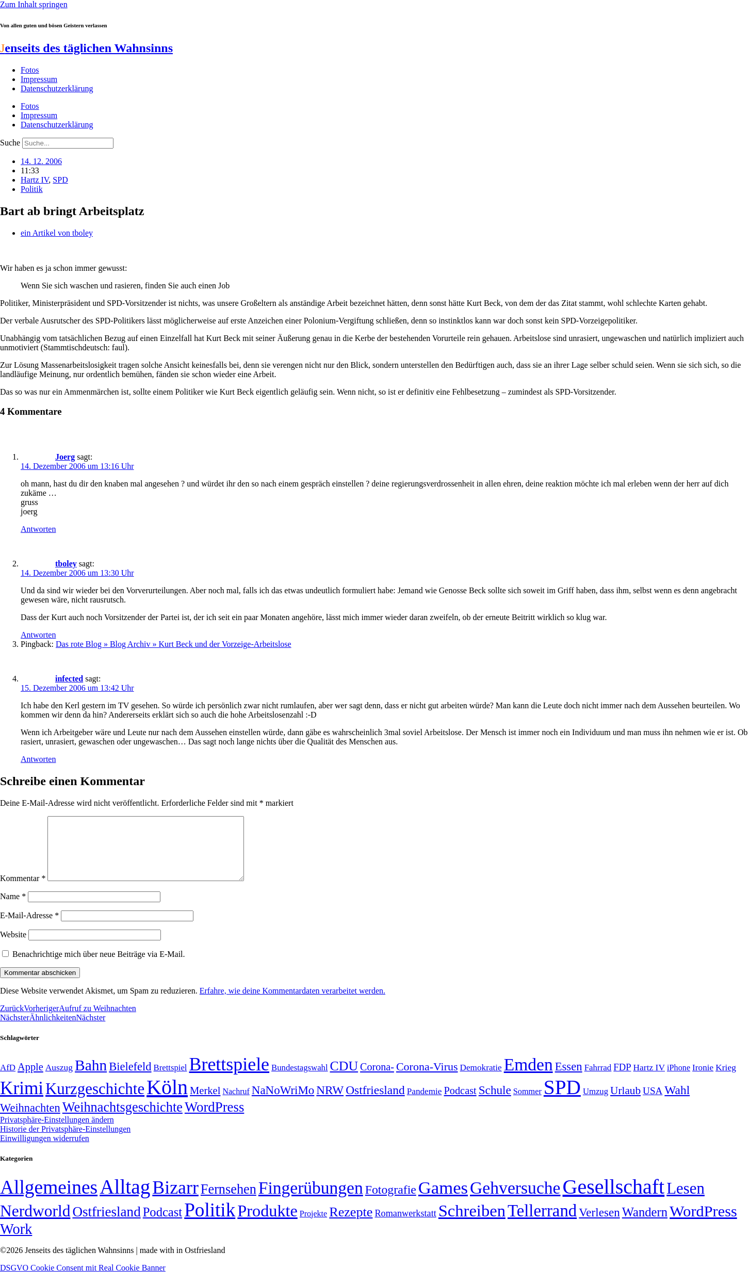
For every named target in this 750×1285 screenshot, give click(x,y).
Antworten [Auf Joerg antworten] (38, 529)
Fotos (30, 70)
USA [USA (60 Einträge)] (652, 1103)
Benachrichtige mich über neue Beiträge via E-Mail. (98, 966)
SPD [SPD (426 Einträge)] (562, 1099)
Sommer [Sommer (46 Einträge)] (527, 1104)
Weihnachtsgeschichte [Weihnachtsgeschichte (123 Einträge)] (122, 1119)
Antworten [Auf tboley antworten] (38, 634)
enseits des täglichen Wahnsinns (86, 48)
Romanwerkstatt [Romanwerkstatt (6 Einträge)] (405, 1226)
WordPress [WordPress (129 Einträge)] (214, 1119)
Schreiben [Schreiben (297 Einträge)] (472, 1223)
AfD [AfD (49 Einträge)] (7, 1080)
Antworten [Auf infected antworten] (38, 759)
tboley (66, 563)
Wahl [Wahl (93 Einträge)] (677, 1102)
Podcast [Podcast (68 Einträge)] (460, 1103)
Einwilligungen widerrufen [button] (44, 1150)
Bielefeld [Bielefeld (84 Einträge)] (130, 1078)
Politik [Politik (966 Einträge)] (209, 1222)
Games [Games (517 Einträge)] (443, 1200)
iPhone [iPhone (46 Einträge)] (678, 1080)
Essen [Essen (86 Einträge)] (568, 1078)
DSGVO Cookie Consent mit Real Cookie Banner (83, 1280)
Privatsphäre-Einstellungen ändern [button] (57, 1132)
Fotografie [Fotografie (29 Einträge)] (390, 1202)
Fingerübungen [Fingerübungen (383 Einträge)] (310, 1200)
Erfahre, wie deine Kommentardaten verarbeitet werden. (292, 1003)
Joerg (65, 456)
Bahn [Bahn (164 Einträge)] (91, 1077)
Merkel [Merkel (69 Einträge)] (205, 1103)
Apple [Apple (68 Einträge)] (30, 1079)
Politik (32, 189)
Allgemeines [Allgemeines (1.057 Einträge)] (48, 1199)
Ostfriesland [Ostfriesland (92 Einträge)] (375, 1102)
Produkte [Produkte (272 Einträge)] (267, 1223)
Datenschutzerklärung (57, 88)
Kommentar (22, 890)
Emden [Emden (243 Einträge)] (528, 1076)
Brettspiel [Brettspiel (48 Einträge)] (170, 1080)
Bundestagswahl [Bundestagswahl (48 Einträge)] (299, 1080)
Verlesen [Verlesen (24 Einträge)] (599, 1224)
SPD (60, 179)
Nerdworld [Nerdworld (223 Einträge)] (35, 1223)
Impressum (39, 79)
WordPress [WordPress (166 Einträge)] (703, 1223)
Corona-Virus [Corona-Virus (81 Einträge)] (427, 1078)
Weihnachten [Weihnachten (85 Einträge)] (30, 1120)
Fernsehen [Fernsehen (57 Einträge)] (228, 1201)
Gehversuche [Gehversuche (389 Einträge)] (515, 1200)
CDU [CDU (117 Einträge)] (344, 1078)
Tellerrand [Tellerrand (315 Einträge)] (542, 1223)
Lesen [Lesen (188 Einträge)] (685, 1201)
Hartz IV (34, 179)
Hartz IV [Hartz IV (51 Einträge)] (649, 1080)
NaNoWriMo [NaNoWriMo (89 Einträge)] (283, 1102)
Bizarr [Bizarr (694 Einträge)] (175, 1200)
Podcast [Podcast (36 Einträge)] (162, 1224)
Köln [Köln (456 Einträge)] (167, 1099)
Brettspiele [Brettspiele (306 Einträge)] (229, 1076)
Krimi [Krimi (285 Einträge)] (21, 1101)
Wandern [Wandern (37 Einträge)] (644, 1224)
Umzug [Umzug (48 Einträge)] (595, 1104)
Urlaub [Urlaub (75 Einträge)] (625, 1103)
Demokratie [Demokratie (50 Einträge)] (481, 1080)
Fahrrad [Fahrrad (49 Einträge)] (598, 1080)
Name (13, 908)
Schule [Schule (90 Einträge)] (495, 1102)
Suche (10, 142)
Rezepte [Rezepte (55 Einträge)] (350, 1224)
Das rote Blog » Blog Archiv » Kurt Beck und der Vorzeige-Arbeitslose (173, 644)
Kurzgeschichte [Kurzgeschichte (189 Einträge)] (94, 1101)
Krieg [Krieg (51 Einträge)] (725, 1080)
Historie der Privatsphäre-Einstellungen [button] (65, 1141)
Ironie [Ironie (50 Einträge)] (702, 1080)
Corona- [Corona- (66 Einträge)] (377, 1079)
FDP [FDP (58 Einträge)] (622, 1079)
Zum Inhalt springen (34, 4)
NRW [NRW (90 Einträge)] (330, 1102)
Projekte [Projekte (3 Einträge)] (313, 1226)
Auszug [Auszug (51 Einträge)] (59, 1080)
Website (13, 946)
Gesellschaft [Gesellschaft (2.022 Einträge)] (614, 1199)
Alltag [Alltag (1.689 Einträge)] (125, 1199)
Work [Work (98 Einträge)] (16, 1241)
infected (69, 678)
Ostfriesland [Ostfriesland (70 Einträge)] (106, 1224)
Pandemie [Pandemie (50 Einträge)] (424, 1104)
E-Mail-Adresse (29, 927)
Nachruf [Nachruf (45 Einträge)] (235, 1103)
